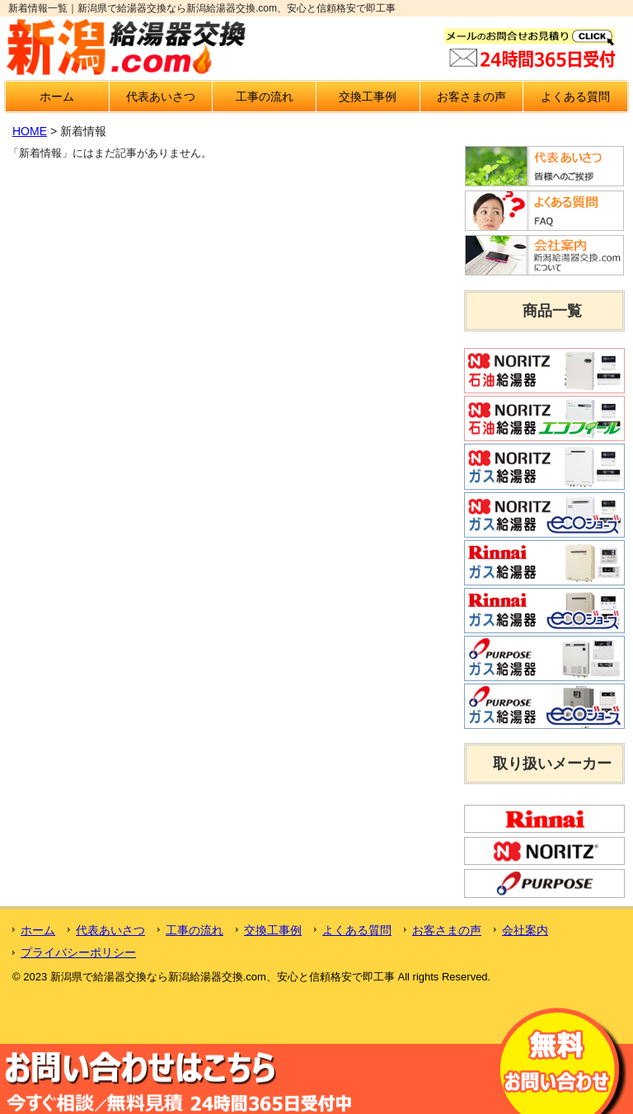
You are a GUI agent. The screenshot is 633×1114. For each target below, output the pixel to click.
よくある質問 (575, 96)
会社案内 (525, 930)
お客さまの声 (471, 96)
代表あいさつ (160, 96)
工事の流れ (264, 96)
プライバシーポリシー (78, 952)
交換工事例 (367, 96)
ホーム (57, 96)
